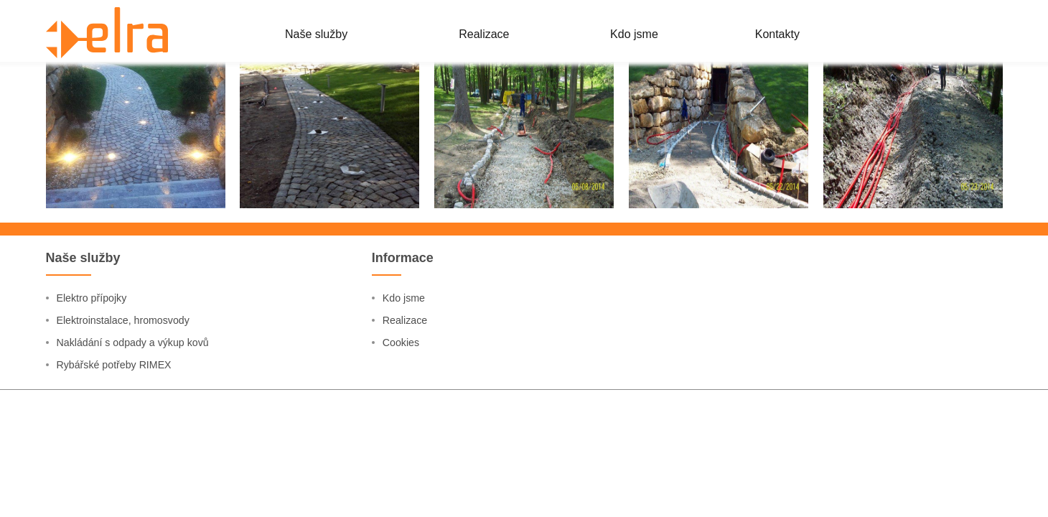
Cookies (403, 468)
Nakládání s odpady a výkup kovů (142, 468)
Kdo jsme (407, 422)
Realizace (408, 445)
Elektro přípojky (96, 422)
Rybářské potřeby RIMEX (122, 490)
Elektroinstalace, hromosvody (132, 445)
